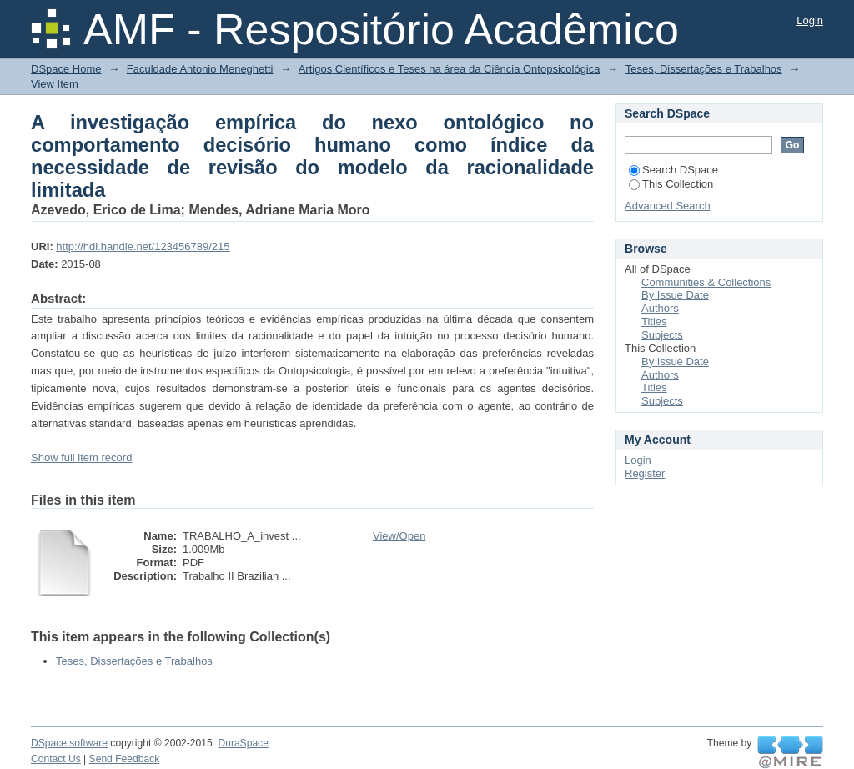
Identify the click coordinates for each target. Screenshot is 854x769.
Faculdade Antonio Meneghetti (200, 69)
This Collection (671, 184)
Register (645, 473)
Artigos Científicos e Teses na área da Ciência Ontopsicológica (449, 69)
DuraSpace (243, 743)
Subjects (662, 335)
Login (809, 20)
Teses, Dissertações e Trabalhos (703, 69)
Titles (654, 321)
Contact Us (56, 759)
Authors (660, 308)
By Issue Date (675, 295)
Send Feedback (124, 759)
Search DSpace (673, 169)
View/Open (399, 536)
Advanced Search (668, 205)
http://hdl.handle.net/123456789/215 (142, 246)
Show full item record (81, 457)
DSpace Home (66, 69)
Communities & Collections (706, 282)
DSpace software (69, 743)
